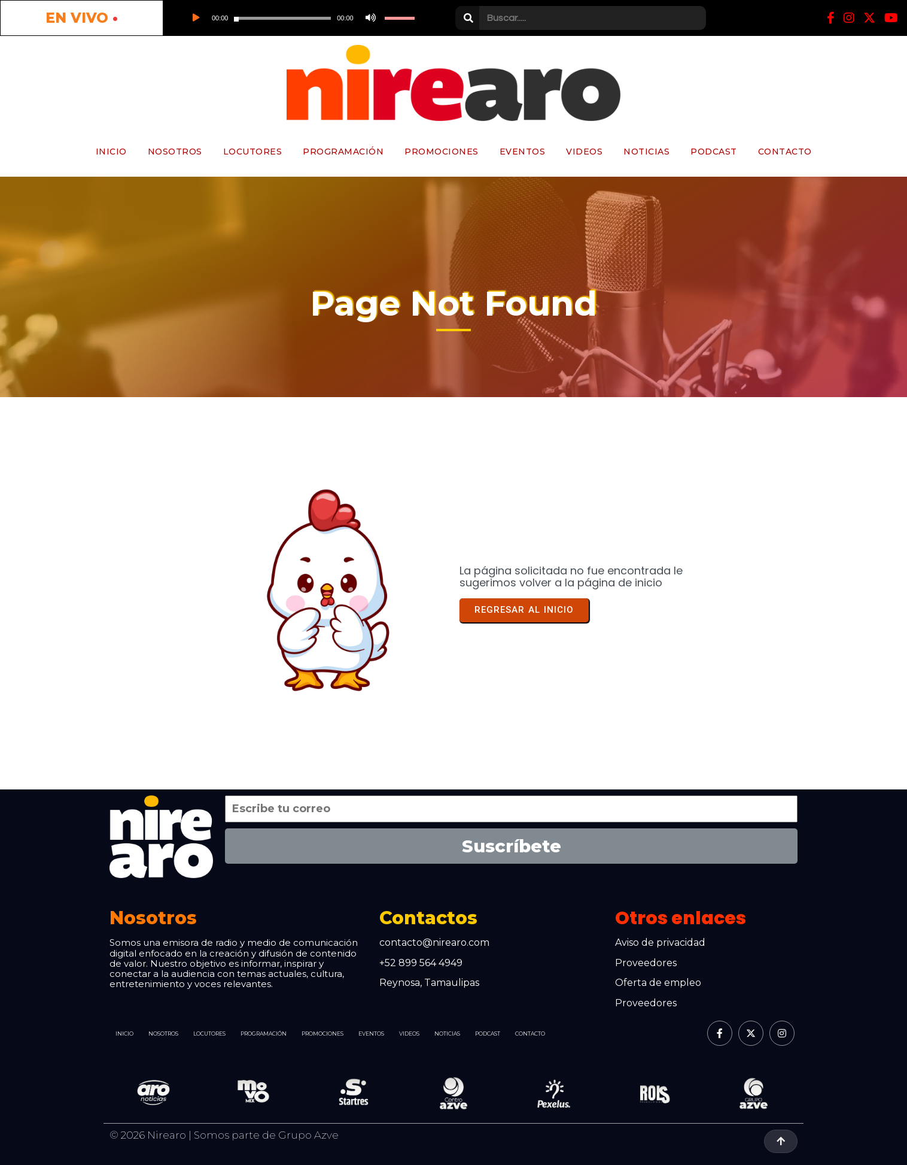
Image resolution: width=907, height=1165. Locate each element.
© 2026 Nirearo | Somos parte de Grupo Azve (224, 1135)
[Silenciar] (369, 18)
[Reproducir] (195, 18)
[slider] (282, 18)
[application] (299, 18)
